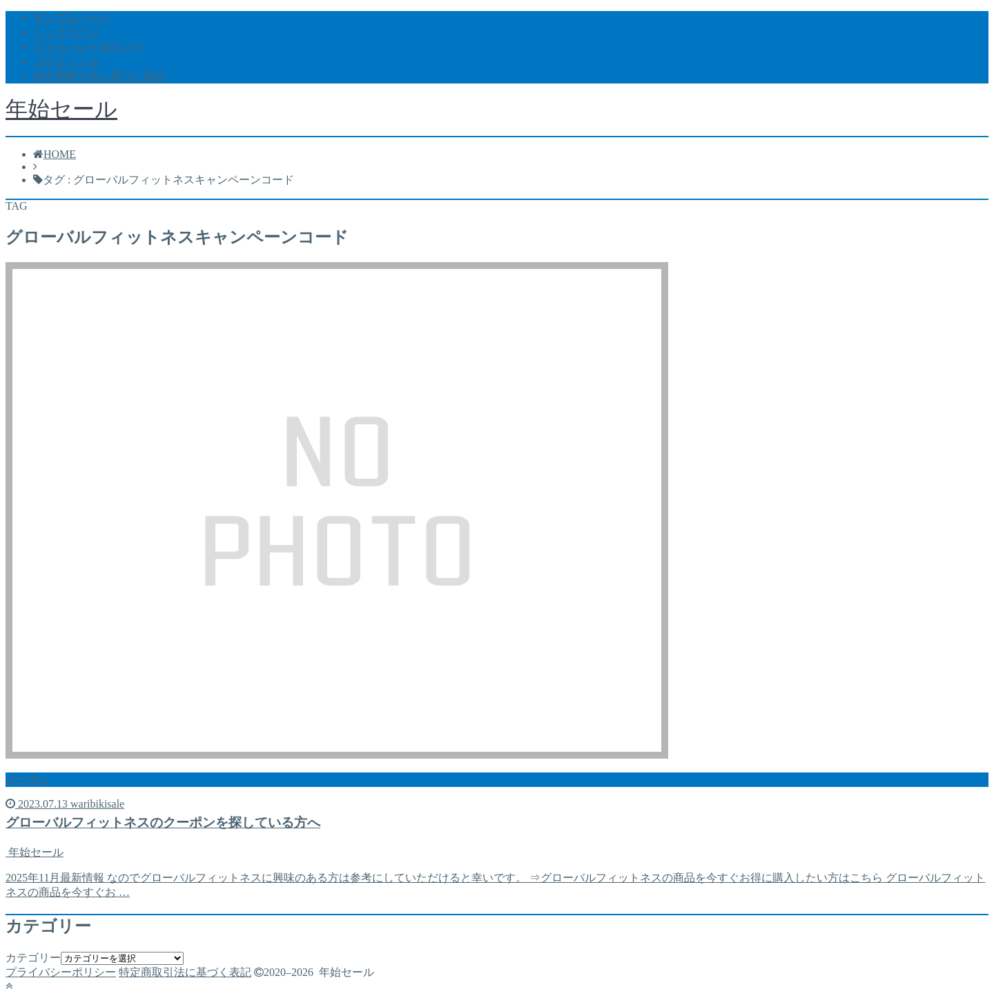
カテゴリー (33, 958)
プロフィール (66, 61)
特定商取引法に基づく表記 (99, 75)
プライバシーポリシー (88, 46)
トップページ (66, 32)
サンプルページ (71, 17)
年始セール (61, 109)
